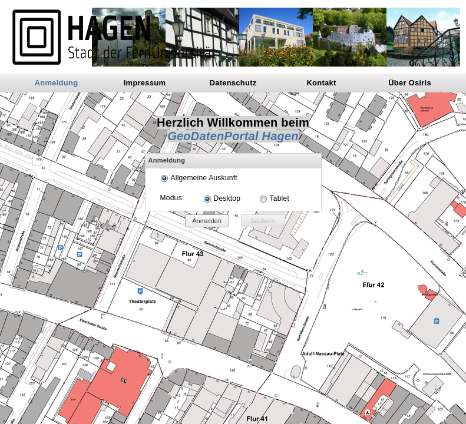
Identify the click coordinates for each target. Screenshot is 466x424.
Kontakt (321, 82)
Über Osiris (409, 82)
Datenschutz (233, 82)
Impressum (145, 82)
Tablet (279, 198)
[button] (207, 221)
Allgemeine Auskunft (204, 178)
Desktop (227, 198)
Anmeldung (56, 82)
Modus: (172, 198)
